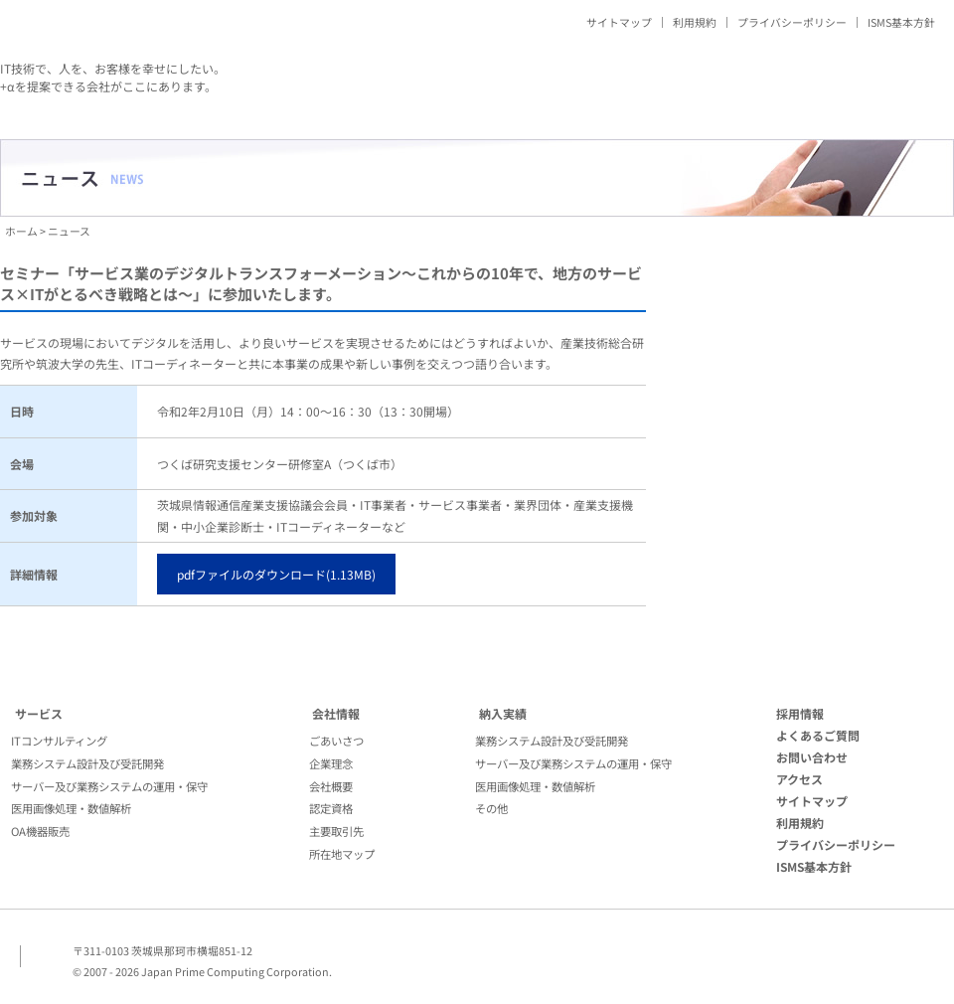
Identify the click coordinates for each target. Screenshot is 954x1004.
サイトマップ (619, 22)
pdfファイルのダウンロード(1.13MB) (276, 574)
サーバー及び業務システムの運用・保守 (109, 786)
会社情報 (336, 713)
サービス (39, 713)
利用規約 (694, 22)
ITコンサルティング (59, 741)
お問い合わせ (812, 757)
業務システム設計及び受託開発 (87, 763)
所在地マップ (342, 854)
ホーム (21, 231)
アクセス (799, 778)
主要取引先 (336, 831)
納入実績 (503, 713)
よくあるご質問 (818, 735)
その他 (491, 808)
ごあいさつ (336, 741)
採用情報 (800, 713)
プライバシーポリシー (792, 22)
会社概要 (331, 786)
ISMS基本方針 (901, 22)
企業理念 (331, 763)
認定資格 (331, 808)
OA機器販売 (40, 831)
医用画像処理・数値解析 (71, 808)
